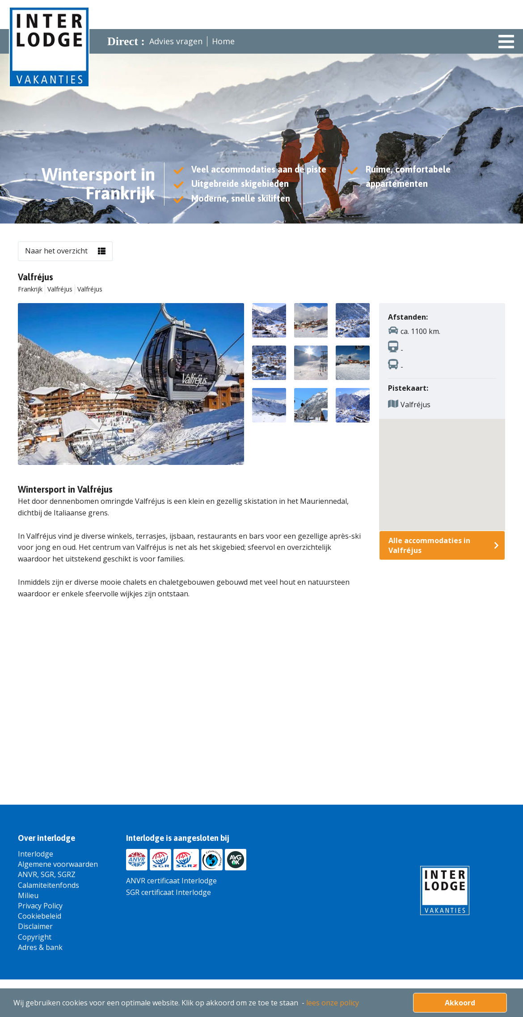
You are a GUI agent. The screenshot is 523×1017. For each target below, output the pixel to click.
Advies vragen (175, 41)
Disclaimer (35, 926)
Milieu (28, 895)
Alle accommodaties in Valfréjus (429, 545)
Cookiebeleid (39, 916)
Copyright (34, 937)
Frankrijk (30, 289)
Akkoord (460, 1003)
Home (223, 41)
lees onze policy (332, 1003)
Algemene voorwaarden (58, 864)
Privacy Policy (40, 906)
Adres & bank (40, 947)
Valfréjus (59, 289)
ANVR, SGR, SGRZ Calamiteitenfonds (48, 879)
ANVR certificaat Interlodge (171, 881)
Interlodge (35, 854)
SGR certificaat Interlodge (168, 892)
